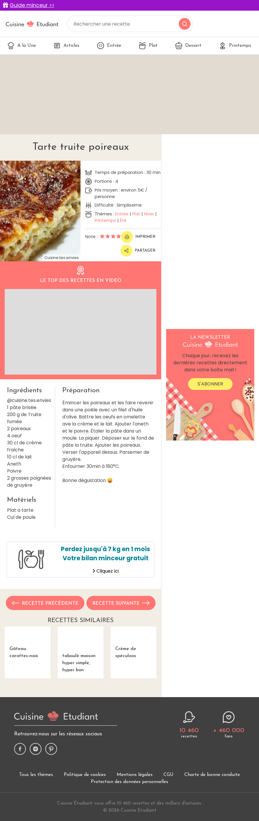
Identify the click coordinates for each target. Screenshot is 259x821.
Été (123, 220)
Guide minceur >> (32, 5)
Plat (148, 45)
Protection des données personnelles (129, 789)
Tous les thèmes (36, 782)
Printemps (235, 45)
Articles (66, 45)
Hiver (149, 214)
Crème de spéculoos (133, 649)
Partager (138, 251)
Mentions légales (135, 782)
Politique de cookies (85, 782)
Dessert (188, 45)
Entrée (109, 45)
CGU (168, 782)
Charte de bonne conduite (212, 782)
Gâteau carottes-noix (28, 649)
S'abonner (210, 383)
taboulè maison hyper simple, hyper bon (80, 653)
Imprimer (138, 237)
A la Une (21, 45)
